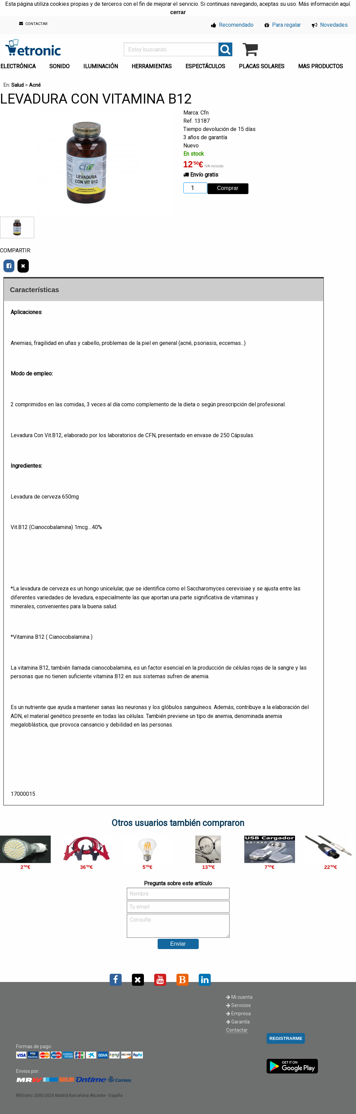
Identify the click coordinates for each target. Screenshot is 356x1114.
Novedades (330, 25)
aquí (345, 4)
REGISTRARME (285, 1038)
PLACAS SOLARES (261, 66)
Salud (17, 85)
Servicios (238, 1005)
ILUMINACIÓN (100, 66)
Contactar (237, 1030)
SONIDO (59, 66)
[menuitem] (61, 64)
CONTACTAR (33, 24)
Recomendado (232, 25)
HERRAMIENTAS (152, 66)
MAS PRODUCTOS (320, 66)
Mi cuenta (239, 997)
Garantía (238, 1022)
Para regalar (283, 25)
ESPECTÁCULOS (205, 66)
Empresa (238, 1013)
